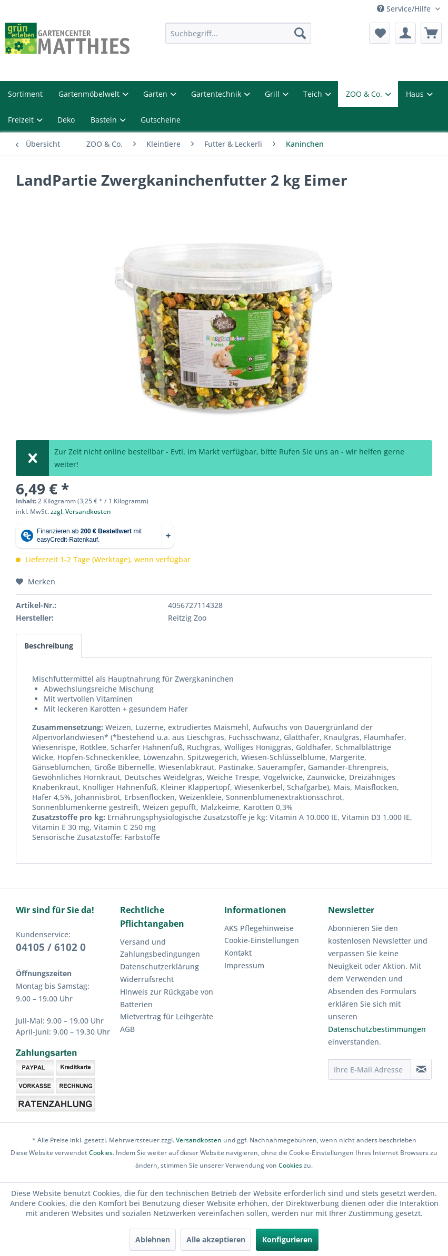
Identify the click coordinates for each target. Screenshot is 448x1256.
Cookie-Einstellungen (261, 940)
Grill (273, 94)
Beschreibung (48, 646)
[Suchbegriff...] (238, 33)
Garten (156, 94)
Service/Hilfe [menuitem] (405, 9)
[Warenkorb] (431, 33)
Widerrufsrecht (147, 979)
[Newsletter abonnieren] (421, 1069)
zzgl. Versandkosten (81, 511)
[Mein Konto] (405, 33)
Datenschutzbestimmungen (377, 1029)
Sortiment (25, 94)
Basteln (105, 120)
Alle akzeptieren (215, 1239)
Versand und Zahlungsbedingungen (160, 948)
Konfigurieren (287, 1239)
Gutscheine (161, 120)
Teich (313, 94)
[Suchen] (300, 33)
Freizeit (22, 120)
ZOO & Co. (365, 94)
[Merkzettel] (379, 33)
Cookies (101, 1152)
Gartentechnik (217, 94)
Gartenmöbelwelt (90, 94)
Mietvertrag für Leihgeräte (166, 1016)
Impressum (244, 965)
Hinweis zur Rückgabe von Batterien (166, 998)
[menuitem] (238, 33)
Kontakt (238, 953)
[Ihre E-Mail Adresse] (369, 1069)
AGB (127, 1029)
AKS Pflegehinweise (259, 928)
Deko (66, 120)
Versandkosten (199, 1140)
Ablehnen (152, 1239)
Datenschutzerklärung (159, 966)
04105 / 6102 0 (51, 947)
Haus (416, 94)
